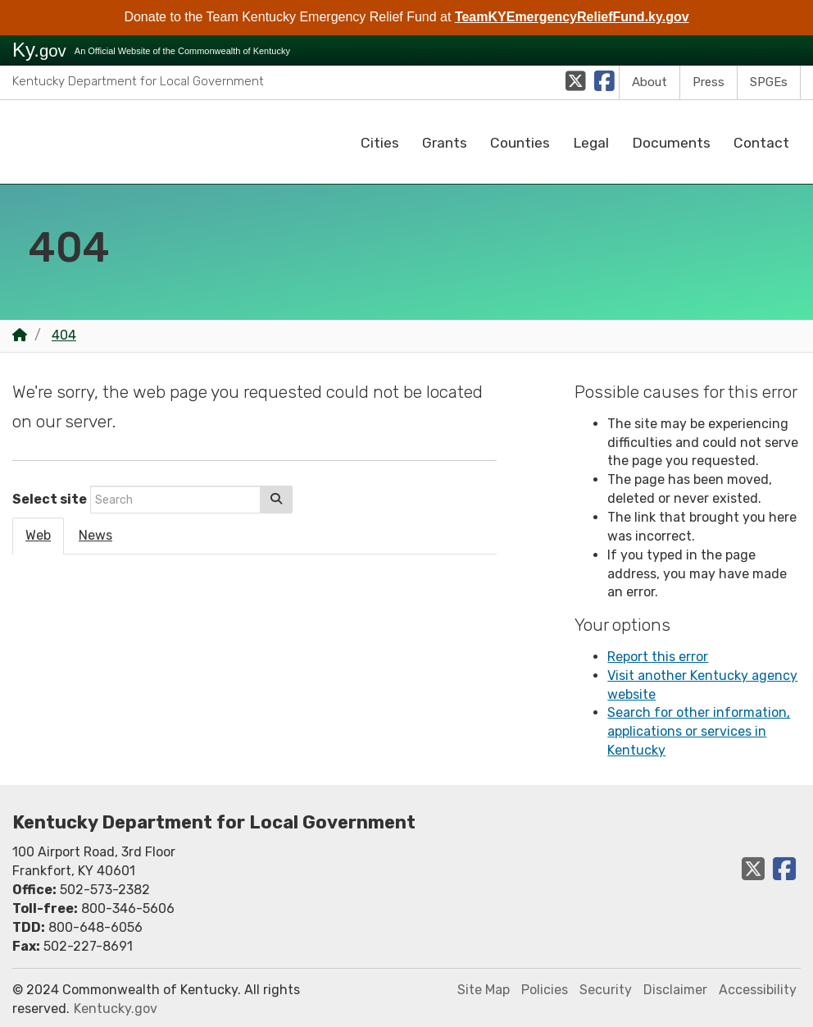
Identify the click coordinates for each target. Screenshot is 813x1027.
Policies (544, 989)
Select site (49, 499)
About (649, 82)
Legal (591, 143)
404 (64, 335)
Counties (520, 143)
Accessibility (758, 989)
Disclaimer (675, 989)
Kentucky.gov (115, 1008)
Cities (380, 143)
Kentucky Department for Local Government (138, 81)
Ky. (39, 50)
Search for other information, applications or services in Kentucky (698, 731)
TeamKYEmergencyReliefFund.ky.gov (572, 17)
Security (605, 989)
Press (708, 82)
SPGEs (769, 82)
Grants (444, 143)
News (95, 535)
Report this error (657, 656)
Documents (671, 143)
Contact (761, 143)
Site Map (483, 989)
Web (38, 535)
